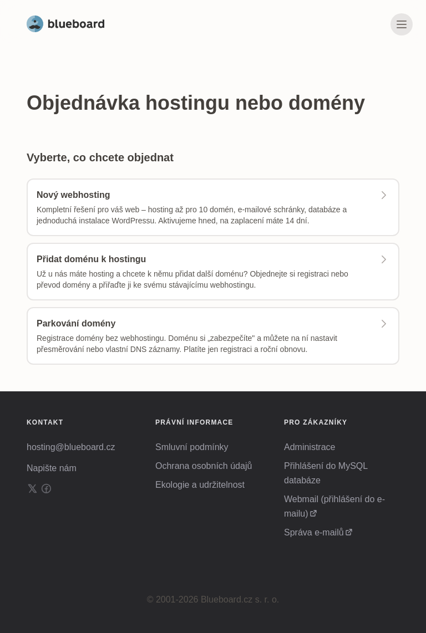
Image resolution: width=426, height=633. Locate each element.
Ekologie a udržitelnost (200, 484)
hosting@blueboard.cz (71, 447)
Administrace (309, 447)
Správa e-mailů (314, 532)
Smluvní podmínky (192, 447)
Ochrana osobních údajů (203, 466)
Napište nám (52, 468)
